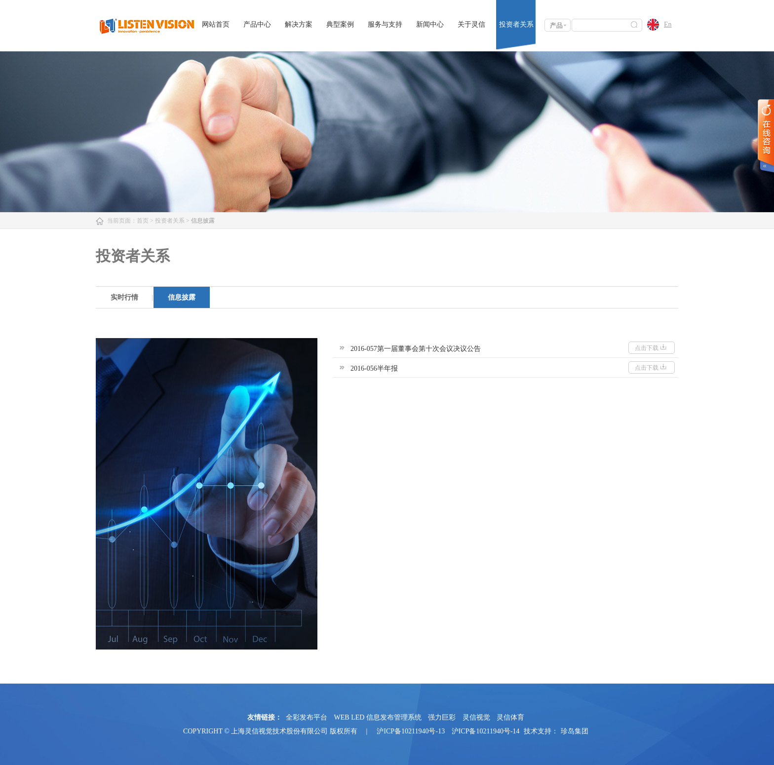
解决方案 (298, 24)
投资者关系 (516, 24)
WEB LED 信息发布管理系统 (378, 717)
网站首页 (216, 24)
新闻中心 (430, 24)
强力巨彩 (442, 717)
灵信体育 (510, 717)
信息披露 (181, 297)
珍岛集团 (574, 731)
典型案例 (340, 24)
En (668, 24)
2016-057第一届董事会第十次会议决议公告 (415, 348)
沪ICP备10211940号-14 (486, 731)
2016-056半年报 (374, 368)
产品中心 (257, 24)
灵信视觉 (476, 717)
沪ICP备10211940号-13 (411, 731)
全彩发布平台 (306, 717)
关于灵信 (471, 24)
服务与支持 (385, 24)
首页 (143, 220)
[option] (124, 297)
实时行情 (124, 297)
